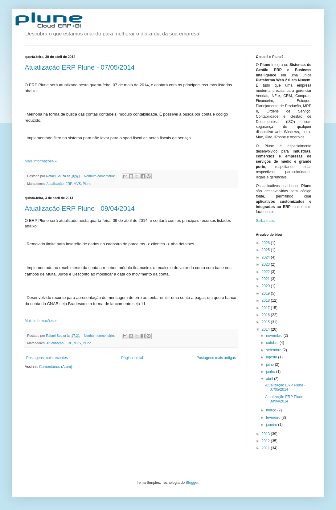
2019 (266, 293)
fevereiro (273, 417)
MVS (77, 184)
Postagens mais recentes (47, 358)
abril (270, 379)
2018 (266, 300)
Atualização (55, 184)
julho (270, 364)
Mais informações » (41, 161)
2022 (266, 272)
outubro (273, 343)
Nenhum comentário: (100, 176)
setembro (274, 350)
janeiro (272, 424)
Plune (87, 184)
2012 (266, 441)
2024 (266, 257)
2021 (266, 279)
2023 (266, 264)
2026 (266, 243)
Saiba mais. (265, 220)
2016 (266, 315)
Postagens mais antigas (216, 358)
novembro (275, 335)
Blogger (192, 482)
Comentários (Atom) (55, 367)
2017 (266, 308)
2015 (266, 322)
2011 (266, 448)
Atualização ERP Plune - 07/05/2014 (80, 67)
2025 (266, 250)
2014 (266, 329)
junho (271, 371)
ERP (68, 184)
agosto (272, 357)
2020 (266, 286)
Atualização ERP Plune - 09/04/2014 (80, 208)
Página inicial (132, 358)
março (271, 410)
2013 (266, 434)
